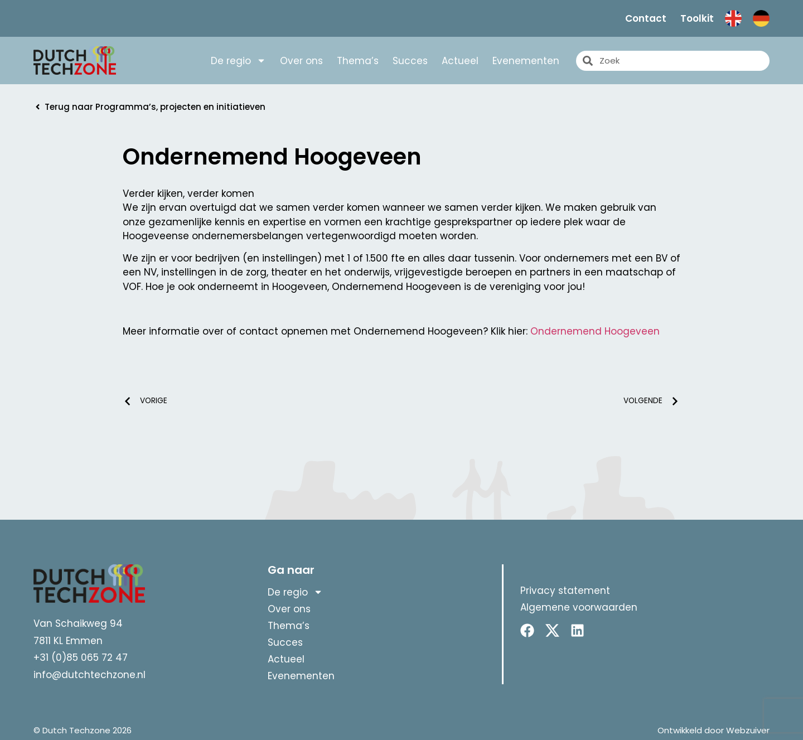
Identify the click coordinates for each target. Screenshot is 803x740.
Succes (410, 60)
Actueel (460, 60)
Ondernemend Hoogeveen (595, 331)
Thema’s (358, 60)
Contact (645, 18)
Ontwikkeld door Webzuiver (713, 730)
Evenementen (525, 60)
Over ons (301, 60)
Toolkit (697, 18)
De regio (238, 60)
